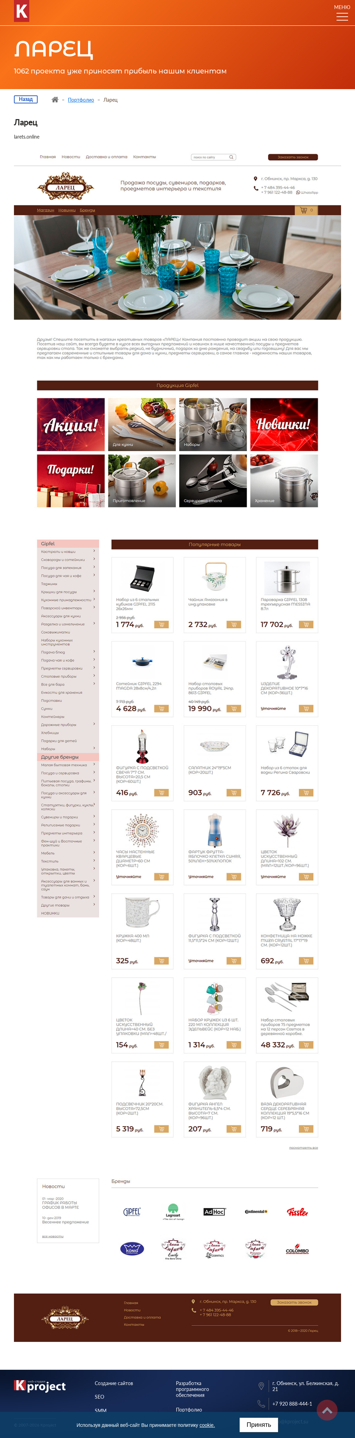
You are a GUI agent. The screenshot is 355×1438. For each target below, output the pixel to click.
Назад (26, 99)
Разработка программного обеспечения (192, 1389)
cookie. (207, 1425)
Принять (259, 1424)
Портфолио (189, 1410)
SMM (101, 1411)
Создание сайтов (114, 1383)
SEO (99, 1397)
